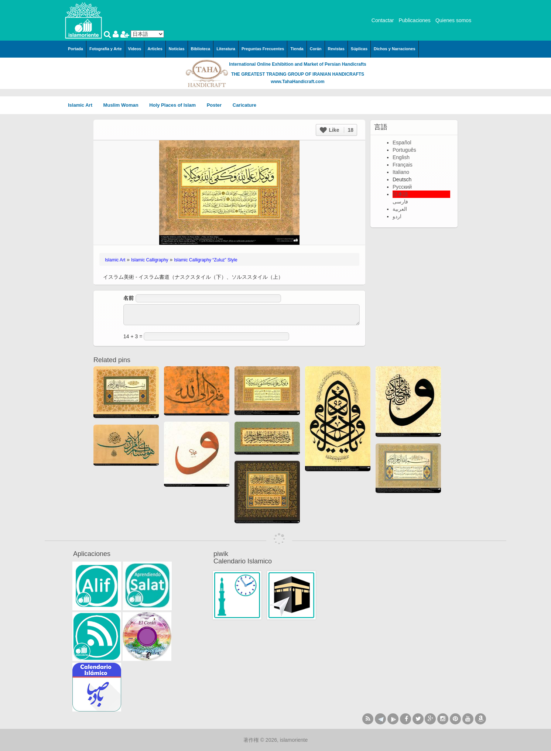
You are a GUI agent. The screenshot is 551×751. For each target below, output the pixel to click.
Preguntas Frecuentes (263, 49)
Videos (134, 49)
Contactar (383, 20)
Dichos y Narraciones (394, 49)
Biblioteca (201, 49)
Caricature (244, 105)
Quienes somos (453, 20)
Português (404, 150)
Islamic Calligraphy (149, 260)
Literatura (225, 49)
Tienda (296, 49)
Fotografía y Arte (105, 49)
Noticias (177, 49)
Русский (402, 187)
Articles (154, 49)
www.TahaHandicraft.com (297, 81)
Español (402, 142)
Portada (75, 49)
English (401, 157)
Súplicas (359, 49)
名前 (128, 298)
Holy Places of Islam (175, 105)
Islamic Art (82, 105)
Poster (217, 105)
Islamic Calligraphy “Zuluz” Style (205, 260)
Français (403, 165)
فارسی (400, 201)
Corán (316, 49)
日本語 (400, 194)
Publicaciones (414, 20)
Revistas (336, 49)
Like (336, 130)
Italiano (401, 172)
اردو (397, 216)
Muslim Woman (123, 105)
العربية (400, 209)
